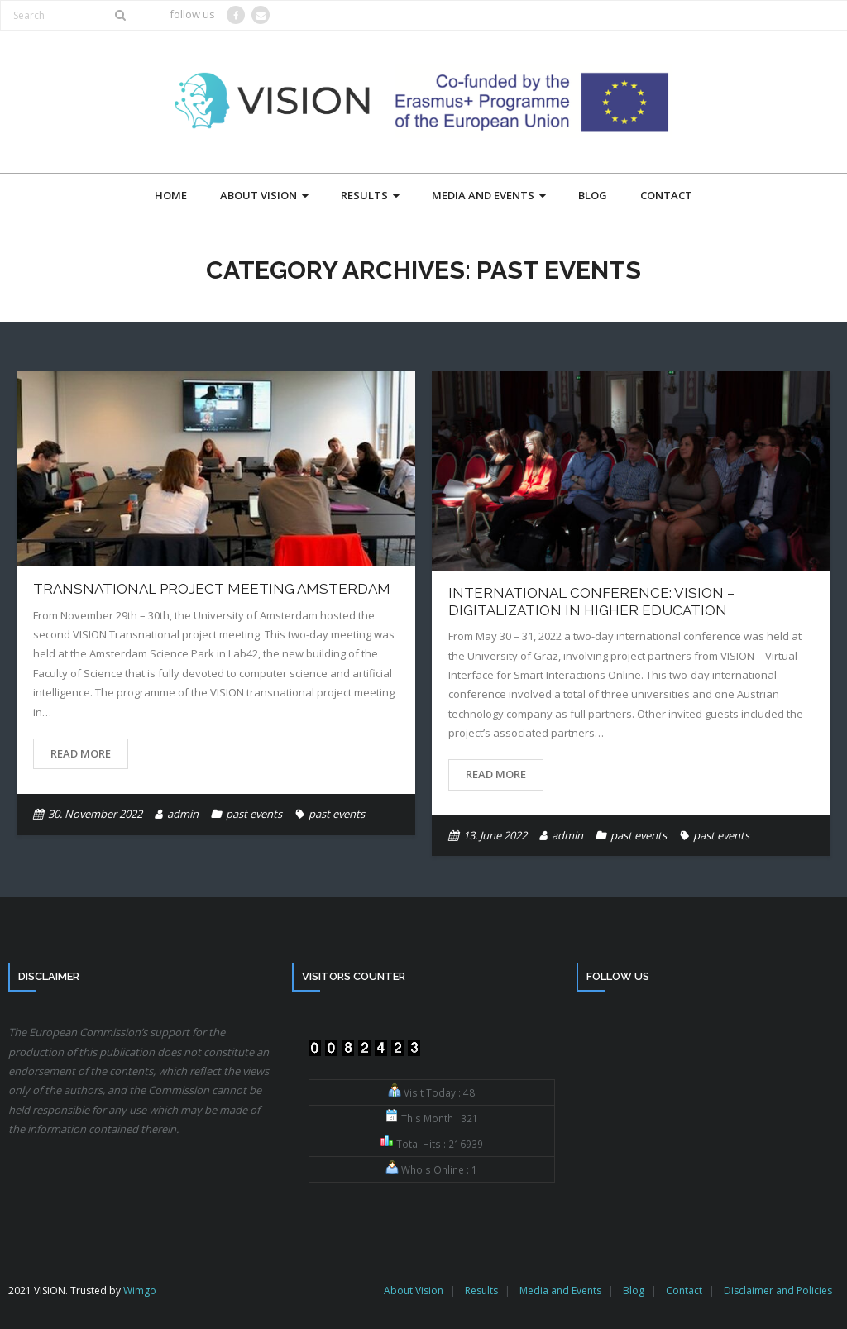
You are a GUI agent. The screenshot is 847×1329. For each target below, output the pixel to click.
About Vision (413, 1291)
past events (254, 813)
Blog (633, 1291)
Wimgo (139, 1291)
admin (183, 813)
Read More (80, 753)
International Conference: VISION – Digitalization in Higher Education (591, 601)
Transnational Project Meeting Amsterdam (211, 589)
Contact (684, 1291)
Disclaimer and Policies (778, 1291)
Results (481, 1291)
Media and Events (560, 1291)
